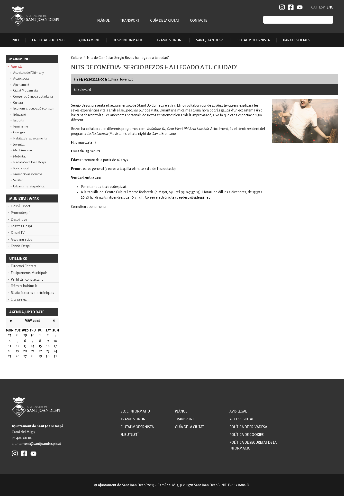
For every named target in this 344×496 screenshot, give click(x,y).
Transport (129, 20)
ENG (330, 7)
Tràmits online (169, 40)
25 (9, 356)
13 (25, 346)
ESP (322, 7)
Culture (76, 58)
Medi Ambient (23, 150)
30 (48, 356)
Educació (19, 114)
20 (25, 351)
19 (17, 351)
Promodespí (20, 213)
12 (17, 346)
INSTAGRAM (282, 7)
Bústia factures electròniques (32, 293)
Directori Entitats (23, 266)
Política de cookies (246, 435)
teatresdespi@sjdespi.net (190, 197)
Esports (18, 120)
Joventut (19, 144)
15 (40, 346)
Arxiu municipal (22, 239)
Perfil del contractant (27, 279)
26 (17, 356)
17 (55, 346)
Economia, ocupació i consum (33, 108)
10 (55, 341)
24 (55, 351)
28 (33, 356)
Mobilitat (19, 156)
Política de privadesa (248, 427)
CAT (314, 7)
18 (9, 351)
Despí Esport (20, 206)
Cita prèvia (19, 299)
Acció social (21, 78)
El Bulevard (82, 90)
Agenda (17, 66)
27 (25, 356)
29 (40, 356)
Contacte (198, 20)
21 (32, 351)
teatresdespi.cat (114, 187)
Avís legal (238, 411)
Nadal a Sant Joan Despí (29, 162)
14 (32, 346)
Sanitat (18, 180)
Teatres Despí (21, 226)
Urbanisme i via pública (29, 186)
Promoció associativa (28, 174)
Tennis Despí (20, 246)
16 (48, 346)
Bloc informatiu (135, 411)
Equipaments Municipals (29, 273)
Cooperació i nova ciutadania (33, 96)
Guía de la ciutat (164, 20)
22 (40, 351)
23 (47, 351)
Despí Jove (19, 219)
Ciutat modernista (137, 427)
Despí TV (18, 233)
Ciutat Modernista (25, 90)
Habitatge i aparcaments (30, 138)
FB (290, 7)
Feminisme (20, 126)
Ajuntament (21, 84)
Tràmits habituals (24, 286)
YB (299, 7)
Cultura (18, 102)
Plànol (103, 20)
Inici (15, 40)
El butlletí (129, 435)
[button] (305, 142)
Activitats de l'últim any (28, 72)
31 (55, 356)
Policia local (21, 168)
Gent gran (20, 132)
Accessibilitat (241, 419)
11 (9, 346)
